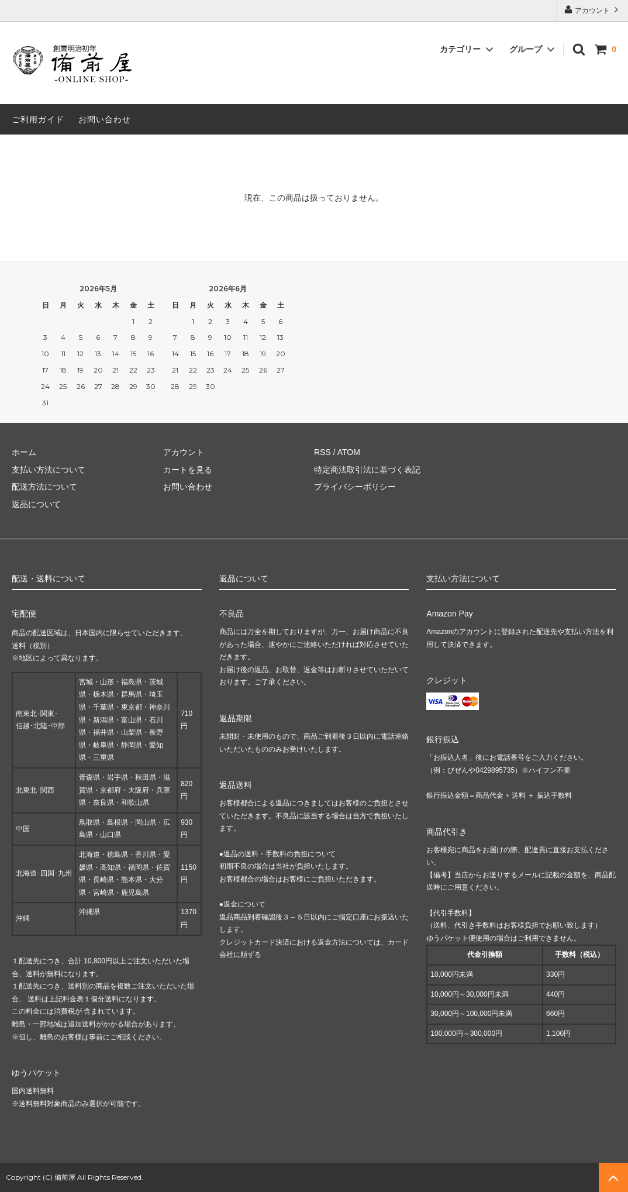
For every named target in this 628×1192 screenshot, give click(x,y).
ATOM (348, 452)
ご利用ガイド (38, 119)
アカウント (593, 10)
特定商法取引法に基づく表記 (367, 469)
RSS (322, 452)
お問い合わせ (104, 119)
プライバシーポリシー (355, 486)
